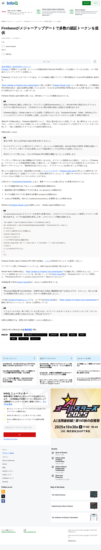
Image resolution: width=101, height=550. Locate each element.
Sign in (95, 2)
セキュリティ (36, 338)
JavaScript (54, 335)
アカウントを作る (9, 456)
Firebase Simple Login (62, 85)
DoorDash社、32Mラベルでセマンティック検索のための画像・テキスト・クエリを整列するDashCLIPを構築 (57, 367)
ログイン (6, 460)
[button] (18, 437)
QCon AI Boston (61, 456)
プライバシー (72, 545)
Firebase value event (68, 171)
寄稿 (4, 471)
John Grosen (60, 274)
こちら (48, 261)
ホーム (5, 453)
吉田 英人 (9, 54)
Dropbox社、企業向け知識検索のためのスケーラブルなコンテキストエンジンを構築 (57, 375)
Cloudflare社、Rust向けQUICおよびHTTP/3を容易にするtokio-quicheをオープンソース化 (20, 366)
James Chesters (11, 46)
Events (5, 467)
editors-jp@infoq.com (30, 537)
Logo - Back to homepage (13, 2)
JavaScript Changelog (23, 182)
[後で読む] (16, 61)
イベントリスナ (50, 171)
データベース (24, 338)
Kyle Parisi (50, 300)
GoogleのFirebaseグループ (20, 300)
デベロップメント (17, 335)
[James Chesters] (4, 46)
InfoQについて (7, 478)
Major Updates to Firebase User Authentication (21, 85)
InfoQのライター (8, 474)
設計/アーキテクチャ (49, 360)
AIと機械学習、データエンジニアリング (36, 335)
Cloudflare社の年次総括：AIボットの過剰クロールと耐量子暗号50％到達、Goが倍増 (20, 373)
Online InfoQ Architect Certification (60, 463)
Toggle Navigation (4, 3)
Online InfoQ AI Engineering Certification (61, 471)
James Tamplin (24, 282)
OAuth (64, 335)
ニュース (19, 21)
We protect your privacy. (11, 441)
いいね (8, 61)
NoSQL (83, 335)
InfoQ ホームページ (8, 21)
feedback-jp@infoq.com (9, 537)
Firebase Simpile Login (20, 205)
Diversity (6, 485)
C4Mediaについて (9, 481)
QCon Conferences (9, 464)
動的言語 (29, 330)
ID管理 (14, 338)
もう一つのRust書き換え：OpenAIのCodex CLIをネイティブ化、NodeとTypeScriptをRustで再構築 (19, 381)
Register (85, 2)
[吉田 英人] (4, 54)
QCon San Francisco (59, 480)
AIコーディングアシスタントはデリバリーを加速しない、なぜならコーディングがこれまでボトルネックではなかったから (57, 383)
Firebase (5, 69)
